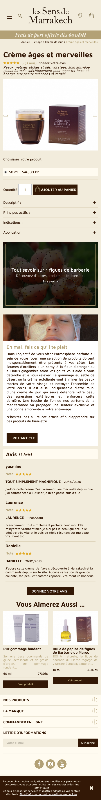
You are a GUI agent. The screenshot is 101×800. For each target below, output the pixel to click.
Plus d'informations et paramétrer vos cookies (48, 794)
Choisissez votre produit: (23, 159)
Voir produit (25, 684)
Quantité (10, 189)
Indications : (50, 222)
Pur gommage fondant (22, 649)
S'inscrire (88, 743)
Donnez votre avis (52, 63)
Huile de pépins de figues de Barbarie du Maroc (74, 650)
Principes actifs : (50, 212)
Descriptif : (50, 202)
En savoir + (51, 281)
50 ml (21, 172)
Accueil (26, 42)
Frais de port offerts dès (50, 35)
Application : (50, 232)
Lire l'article (22, 438)
